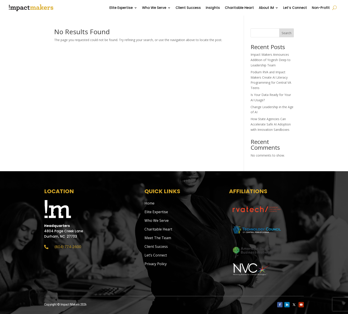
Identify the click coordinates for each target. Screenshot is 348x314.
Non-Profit (321, 8)
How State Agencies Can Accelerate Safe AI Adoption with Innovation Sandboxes (271, 124)
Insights (213, 8)
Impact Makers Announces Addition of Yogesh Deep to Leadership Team (271, 59)
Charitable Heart (239, 8)
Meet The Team (157, 237)
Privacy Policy (155, 263)
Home (149, 203)
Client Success (188, 8)
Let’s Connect (295, 8)
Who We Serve (154, 8)
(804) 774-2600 (68, 246)
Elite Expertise (121, 8)
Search (286, 33)
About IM (266, 8)
